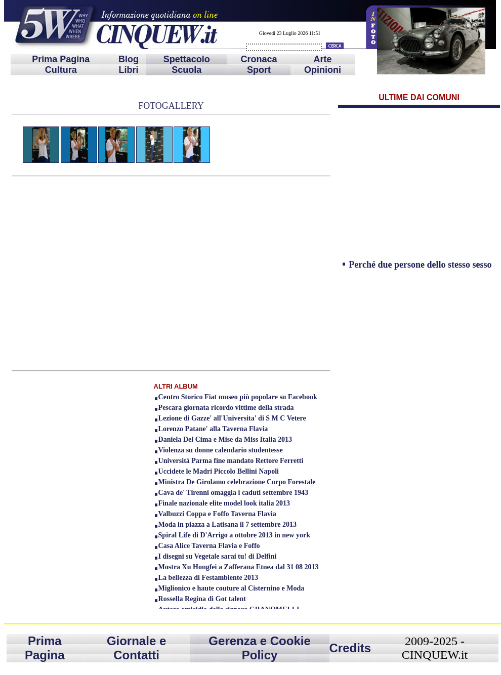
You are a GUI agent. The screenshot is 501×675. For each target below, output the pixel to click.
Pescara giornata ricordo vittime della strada (226, 407)
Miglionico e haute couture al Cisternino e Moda (231, 588)
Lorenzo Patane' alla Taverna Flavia (213, 429)
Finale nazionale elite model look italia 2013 (224, 503)
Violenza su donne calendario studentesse (220, 450)
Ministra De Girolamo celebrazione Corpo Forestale (237, 482)
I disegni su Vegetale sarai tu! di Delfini (217, 556)
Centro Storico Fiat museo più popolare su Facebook (237, 397)
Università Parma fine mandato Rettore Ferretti (231, 461)
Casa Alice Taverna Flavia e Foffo (209, 546)
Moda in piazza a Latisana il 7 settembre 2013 (227, 524)
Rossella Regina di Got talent (202, 599)
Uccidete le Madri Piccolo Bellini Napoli (218, 471)
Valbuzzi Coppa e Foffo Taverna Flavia (217, 514)
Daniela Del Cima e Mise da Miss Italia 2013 (225, 439)
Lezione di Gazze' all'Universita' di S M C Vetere (232, 418)
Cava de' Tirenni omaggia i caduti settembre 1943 (233, 492)
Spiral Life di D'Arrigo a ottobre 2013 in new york (234, 535)
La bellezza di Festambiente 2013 (208, 577)
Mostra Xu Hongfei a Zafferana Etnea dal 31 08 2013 (238, 567)
